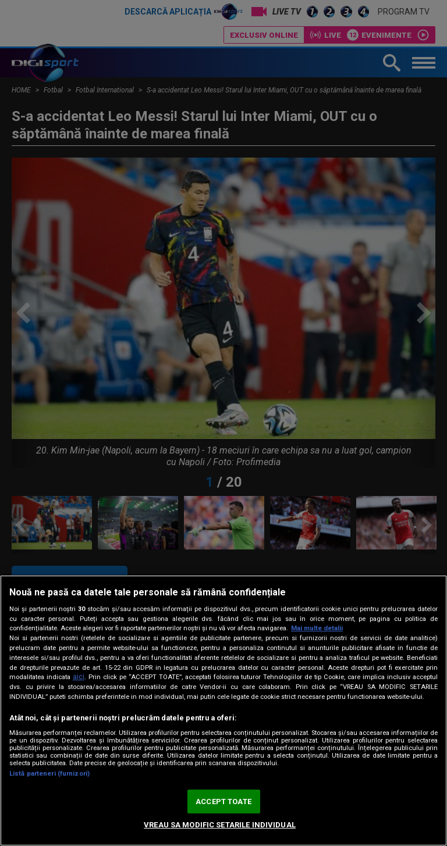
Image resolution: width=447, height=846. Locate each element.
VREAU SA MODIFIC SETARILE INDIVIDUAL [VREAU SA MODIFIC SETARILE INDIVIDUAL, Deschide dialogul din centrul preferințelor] (220, 824)
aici (78, 677)
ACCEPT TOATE (223, 801)
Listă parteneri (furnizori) (49, 773)
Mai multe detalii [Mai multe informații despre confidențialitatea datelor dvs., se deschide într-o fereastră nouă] (317, 628)
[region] (223, 710)
